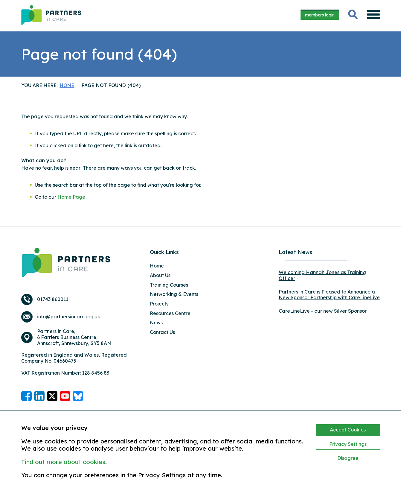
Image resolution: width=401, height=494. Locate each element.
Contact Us (162, 332)
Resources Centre (170, 313)
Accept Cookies (348, 430)
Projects (159, 304)
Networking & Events (174, 294)
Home (157, 266)
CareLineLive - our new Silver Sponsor (323, 311)
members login (320, 15)
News (156, 323)
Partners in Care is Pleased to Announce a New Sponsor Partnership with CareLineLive (329, 295)
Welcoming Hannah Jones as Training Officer (322, 275)
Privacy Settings (348, 444)
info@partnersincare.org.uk (68, 317)
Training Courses (169, 285)
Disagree (348, 458)
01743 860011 (52, 299)
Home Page (71, 197)
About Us (160, 275)
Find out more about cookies (63, 462)
